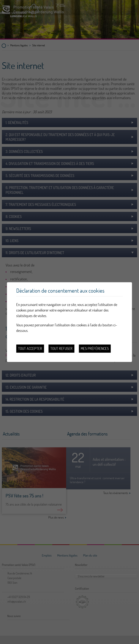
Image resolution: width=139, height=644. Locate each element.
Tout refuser (61, 348)
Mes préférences (95, 348)
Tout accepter (30, 348)
